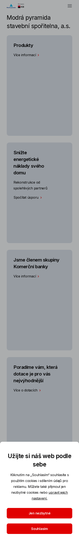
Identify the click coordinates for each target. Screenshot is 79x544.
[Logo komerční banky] (17, 5)
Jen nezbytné (40, 513)
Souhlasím (39, 529)
